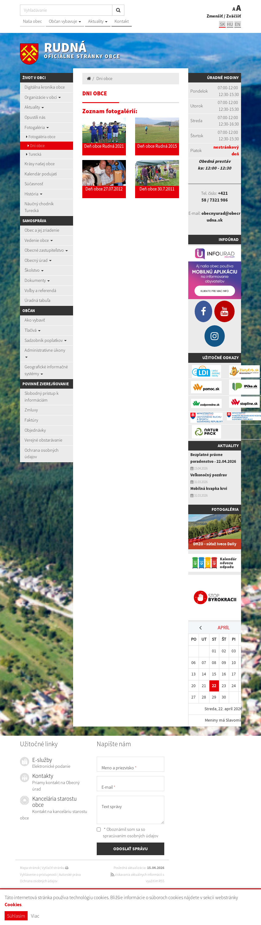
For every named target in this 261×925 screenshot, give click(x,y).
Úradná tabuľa (37, 300)
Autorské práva (70, 874)
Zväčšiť (233, 16)
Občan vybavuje (65, 21)
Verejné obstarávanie (43, 440)
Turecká (33, 154)
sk (222, 24)
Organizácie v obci (43, 97)
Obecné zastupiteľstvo (46, 250)
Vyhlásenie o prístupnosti (38, 874)
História (33, 194)
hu (230, 24)
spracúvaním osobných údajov (130, 836)
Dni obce (36, 145)
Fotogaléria (37, 127)
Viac (35, 916)
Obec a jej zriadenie (42, 230)
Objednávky (35, 430)
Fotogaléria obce (40, 136)
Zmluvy (31, 410)
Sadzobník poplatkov (46, 340)
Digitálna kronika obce (45, 87)
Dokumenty (37, 280)
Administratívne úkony (45, 352)
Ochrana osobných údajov (42, 453)
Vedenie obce (39, 240)
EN (237, 24)
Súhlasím (16, 916)
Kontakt (122, 21)
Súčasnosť (34, 183)
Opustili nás (35, 117)
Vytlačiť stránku (55, 868)
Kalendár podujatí (41, 174)
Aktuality (97, 21)
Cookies (13, 904)
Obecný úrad (38, 260)
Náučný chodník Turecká (39, 207)
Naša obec (32, 21)
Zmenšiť (215, 16)
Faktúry (31, 420)
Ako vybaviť (35, 320)
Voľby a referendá (40, 290)
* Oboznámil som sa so (127, 833)
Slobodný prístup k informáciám (42, 396)
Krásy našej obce (40, 163)
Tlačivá (33, 330)
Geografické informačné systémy (46, 370)
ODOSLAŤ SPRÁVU (130, 849)
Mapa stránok (30, 868)
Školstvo (34, 270)
